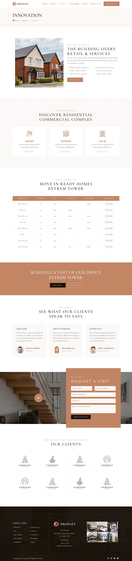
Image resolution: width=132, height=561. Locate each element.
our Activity (18, 535)
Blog (85, 4)
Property (63, 4)
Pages (53, 4)
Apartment (75, 4)
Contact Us (95, 4)
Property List (35, 527)
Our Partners (18, 538)
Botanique (34, 538)
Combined (17, 542)
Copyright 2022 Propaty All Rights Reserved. (27, 558)
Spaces (33, 542)
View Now (109, 203)
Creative (33, 531)
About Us (17, 527)
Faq (15, 531)
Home (45, 4)
